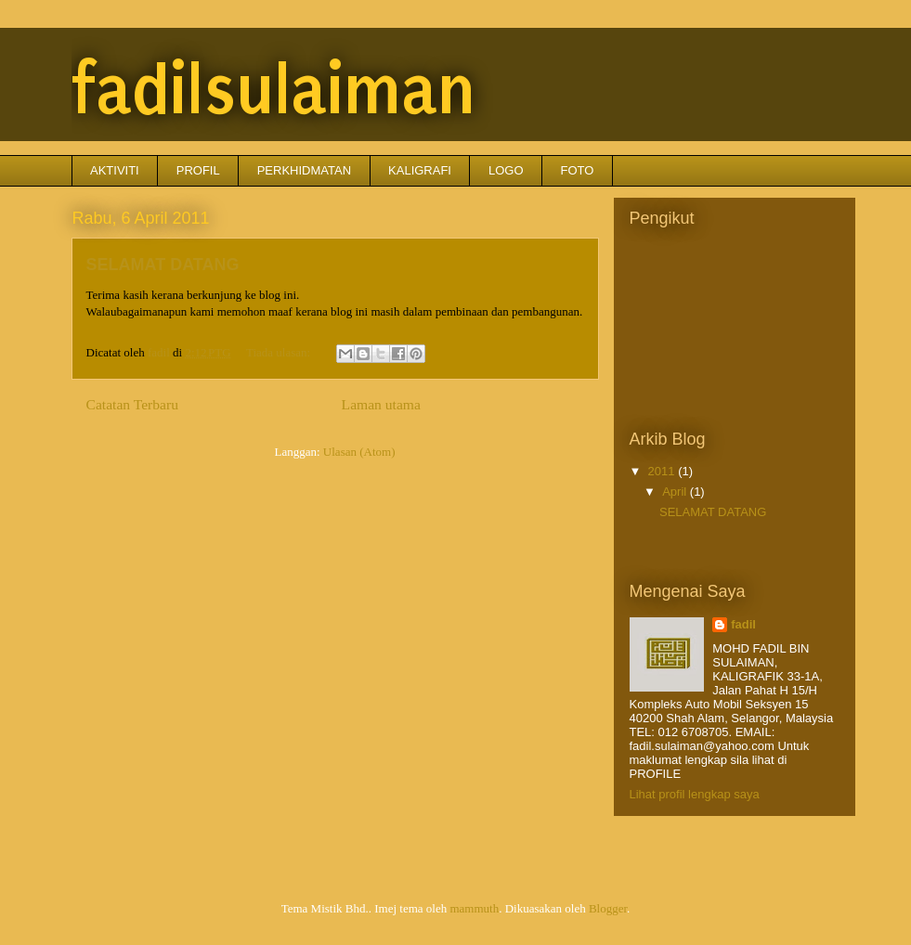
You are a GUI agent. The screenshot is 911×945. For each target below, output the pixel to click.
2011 (663, 471)
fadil (743, 624)
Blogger (608, 908)
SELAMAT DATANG (163, 264)
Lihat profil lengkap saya (695, 794)
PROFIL (198, 170)
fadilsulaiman (273, 90)
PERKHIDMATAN (304, 170)
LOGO (506, 170)
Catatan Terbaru (132, 404)
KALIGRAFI (419, 170)
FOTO (577, 170)
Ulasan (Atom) (359, 452)
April (676, 491)
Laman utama (381, 404)
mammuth (474, 908)
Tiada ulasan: (279, 352)
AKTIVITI (114, 170)
